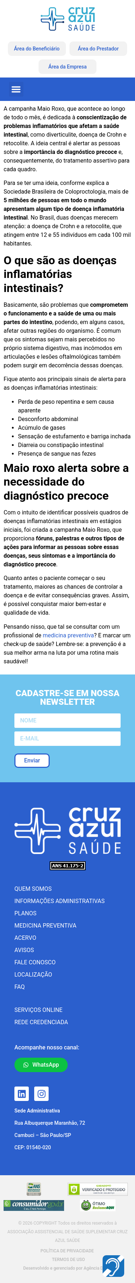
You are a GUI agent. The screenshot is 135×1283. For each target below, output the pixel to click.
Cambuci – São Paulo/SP (42, 1135)
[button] (16, 89)
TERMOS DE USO (68, 1259)
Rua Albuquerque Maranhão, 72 (49, 1123)
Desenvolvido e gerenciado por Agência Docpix (68, 1268)
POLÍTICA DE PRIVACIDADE (67, 1250)
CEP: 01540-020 (32, 1147)
